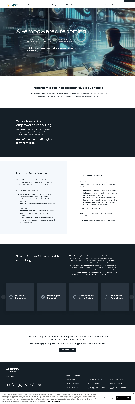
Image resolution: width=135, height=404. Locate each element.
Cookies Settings (107, 398)
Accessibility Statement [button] (116, 383)
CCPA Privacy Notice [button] (93, 383)
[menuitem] (30, 5)
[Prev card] (3, 297)
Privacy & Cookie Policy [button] (72, 379)
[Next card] (131, 297)
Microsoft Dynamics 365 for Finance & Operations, (33, 129)
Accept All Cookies (123, 398)
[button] (33, 55)
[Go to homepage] (14, 5)
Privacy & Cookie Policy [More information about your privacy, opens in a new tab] (53, 401)
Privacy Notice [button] (73, 383)
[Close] (133, 394)
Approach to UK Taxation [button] (116, 379)
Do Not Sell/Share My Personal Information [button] (118, 388)
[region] (67, 398)
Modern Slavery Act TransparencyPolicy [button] (97, 388)
